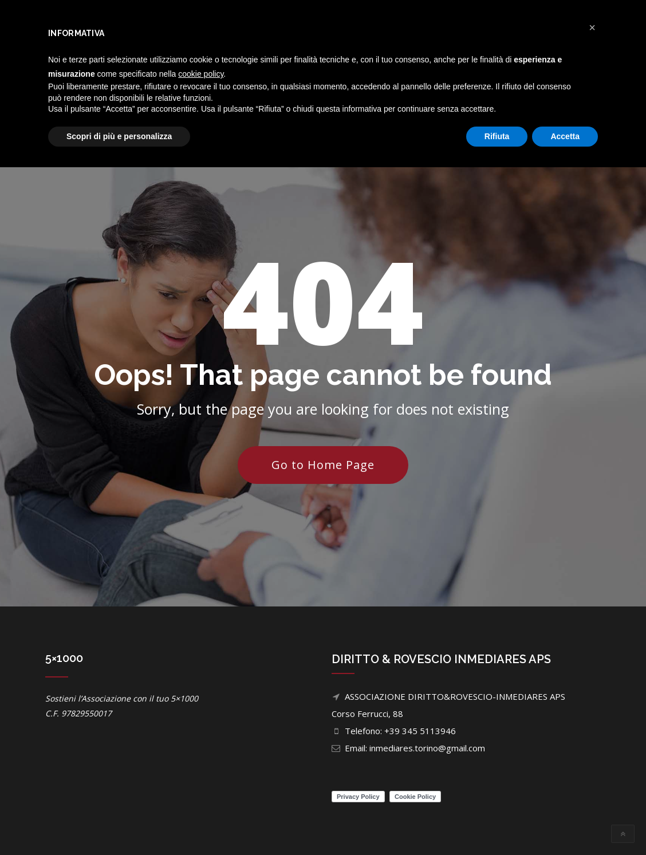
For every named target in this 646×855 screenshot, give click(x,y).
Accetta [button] (565, 136)
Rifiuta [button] (497, 136)
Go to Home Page (323, 464)
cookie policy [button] (200, 73)
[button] (592, 27)
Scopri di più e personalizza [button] (119, 136)
